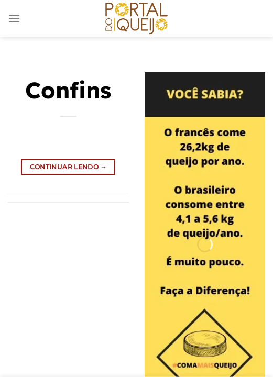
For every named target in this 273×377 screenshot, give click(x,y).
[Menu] (14, 18)
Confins (68, 90)
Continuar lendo (68, 167)
